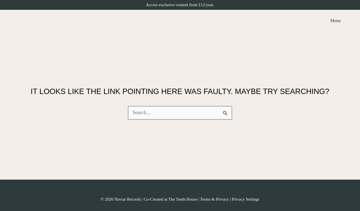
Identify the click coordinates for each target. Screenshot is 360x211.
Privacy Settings (245, 199)
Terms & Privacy (214, 199)
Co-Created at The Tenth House (170, 199)
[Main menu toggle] (334, 21)
